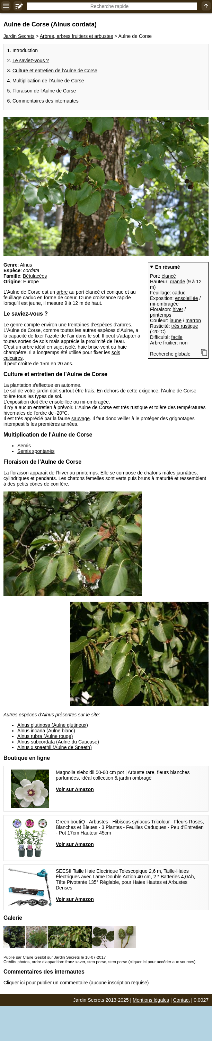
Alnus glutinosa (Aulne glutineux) (52, 725)
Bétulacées (35, 276)
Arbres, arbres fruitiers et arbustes (76, 36)
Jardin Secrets (18, 36)
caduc (179, 292)
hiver (178, 309)
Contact (181, 1000)
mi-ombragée (164, 304)
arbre (62, 292)
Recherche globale (170, 354)
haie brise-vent (93, 347)
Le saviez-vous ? (30, 60)
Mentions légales (151, 1000)
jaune (176, 320)
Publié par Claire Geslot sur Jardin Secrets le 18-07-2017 (54, 957)
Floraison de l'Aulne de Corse (44, 90)
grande (177, 281)
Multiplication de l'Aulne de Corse (48, 80)
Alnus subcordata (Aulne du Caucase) (58, 742)
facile (177, 337)
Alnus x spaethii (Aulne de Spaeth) (54, 747)
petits (22, 484)
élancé (168, 276)
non (183, 342)
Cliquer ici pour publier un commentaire (45, 982)
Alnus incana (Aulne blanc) (46, 730)
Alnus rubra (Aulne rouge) (45, 736)
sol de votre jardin (29, 390)
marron (193, 320)
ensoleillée (186, 298)
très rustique (184, 326)
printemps (160, 315)
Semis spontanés (35, 451)
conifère (59, 484)
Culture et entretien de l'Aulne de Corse (54, 70)
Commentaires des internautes (45, 101)
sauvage (80, 418)
